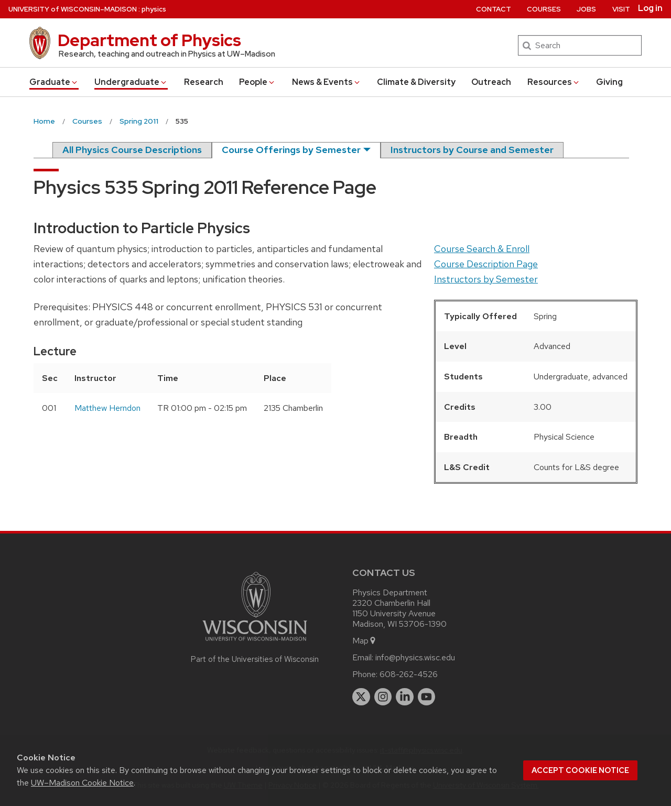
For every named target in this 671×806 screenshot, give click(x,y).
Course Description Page (486, 264)
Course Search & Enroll (481, 249)
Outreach (491, 82)
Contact (493, 9)
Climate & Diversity (416, 82)
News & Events (326, 82)
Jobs (586, 9)
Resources (553, 82)
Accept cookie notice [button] (580, 770)
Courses (544, 9)
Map (364, 640)
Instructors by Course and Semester (472, 150)
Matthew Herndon (107, 407)
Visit (621, 9)
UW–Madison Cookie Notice (82, 782)
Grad (54, 82)
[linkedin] (405, 697)
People (257, 82)
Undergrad (131, 82)
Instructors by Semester (486, 279)
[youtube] (427, 697)
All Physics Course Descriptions (132, 150)
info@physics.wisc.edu (415, 657)
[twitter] (361, 697)
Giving (609, 82)
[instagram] (383, 697)
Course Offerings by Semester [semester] (291, 150)
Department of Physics (149, 40)
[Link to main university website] (254, 642)
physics (154, 9)
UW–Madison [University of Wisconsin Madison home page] (72, 9)
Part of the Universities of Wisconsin (255, 659)
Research (203, 82)
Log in (650, 8)
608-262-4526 (409, 674)
